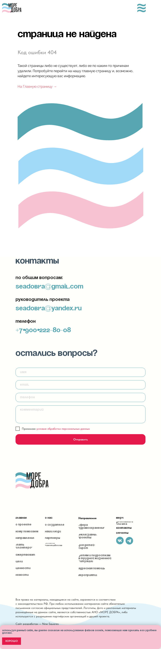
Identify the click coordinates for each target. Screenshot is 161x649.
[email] (80, 384)
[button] (24, 546)
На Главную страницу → (37, 87)
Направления (87, 518)
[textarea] (80, 414)
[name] (80, 372)
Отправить (80, 439)
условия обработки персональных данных (63, 428)
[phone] (80, 397)
